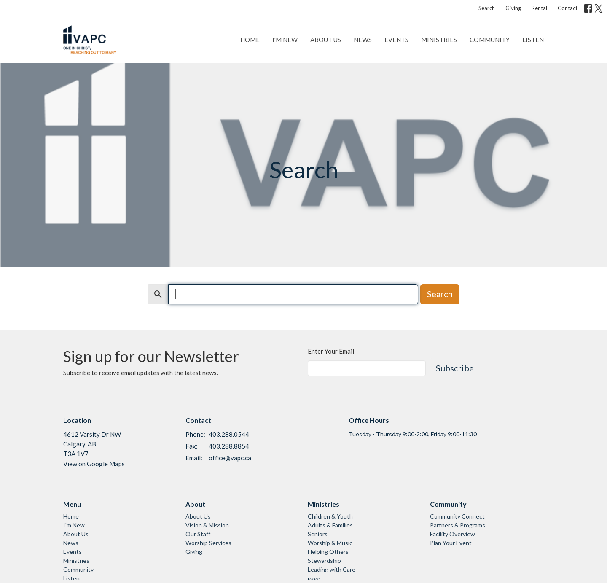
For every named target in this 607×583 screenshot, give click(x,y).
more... (316, 578)
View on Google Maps (94, 463)
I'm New (285, 39)
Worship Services (208, 542)
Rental (539, 8)
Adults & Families (330, 525)
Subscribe (455, 368)
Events (396, 39)
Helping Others (328, 551)
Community (490, 39)
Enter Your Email (331, 351)
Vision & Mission (207, 525)
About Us (325, 39)
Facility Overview (452, 533)
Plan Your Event (451, 542)
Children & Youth (330, 516)
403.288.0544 (229, 434)
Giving (513, 8)
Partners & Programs (457, 525)
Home (250, 39)
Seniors (318, 533)
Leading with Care (331, 569)
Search (486, 8)
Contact (567, 8)
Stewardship (324, 560)
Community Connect (457, 516)
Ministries (439, 39)
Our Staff (197, 533)
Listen (533, 39)
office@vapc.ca (230, 458)
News (363, 39)
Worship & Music (330, 542)
